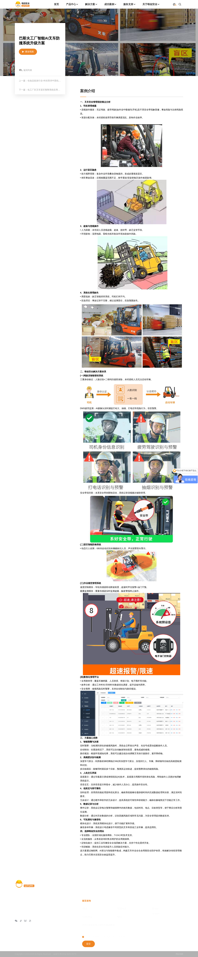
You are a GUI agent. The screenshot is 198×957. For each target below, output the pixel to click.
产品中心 (97, 885)
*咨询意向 (156, 914)
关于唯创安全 (159, 885)
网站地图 (179, 954)
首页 (84, 885)
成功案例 (127, 885)
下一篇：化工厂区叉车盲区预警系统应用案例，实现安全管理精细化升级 (40, 89)
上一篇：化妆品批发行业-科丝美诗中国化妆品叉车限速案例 (40, 80)
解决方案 (112, 885)
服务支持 (142, 885)
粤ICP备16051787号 (67, 954)
